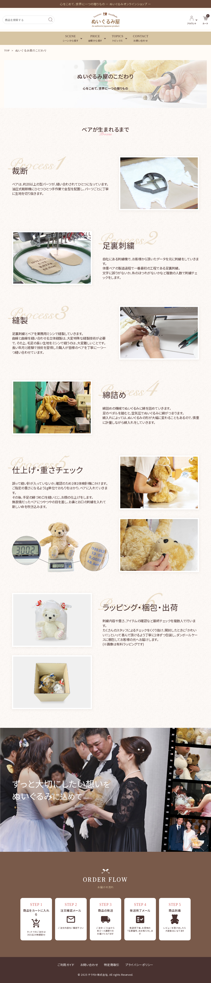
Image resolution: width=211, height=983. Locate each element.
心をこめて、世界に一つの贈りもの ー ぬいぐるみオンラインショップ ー (105, 4)
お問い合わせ (89, 965)
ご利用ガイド (66, 965)
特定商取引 (111, 965)
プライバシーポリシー (139, 965)
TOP (7, 50)
